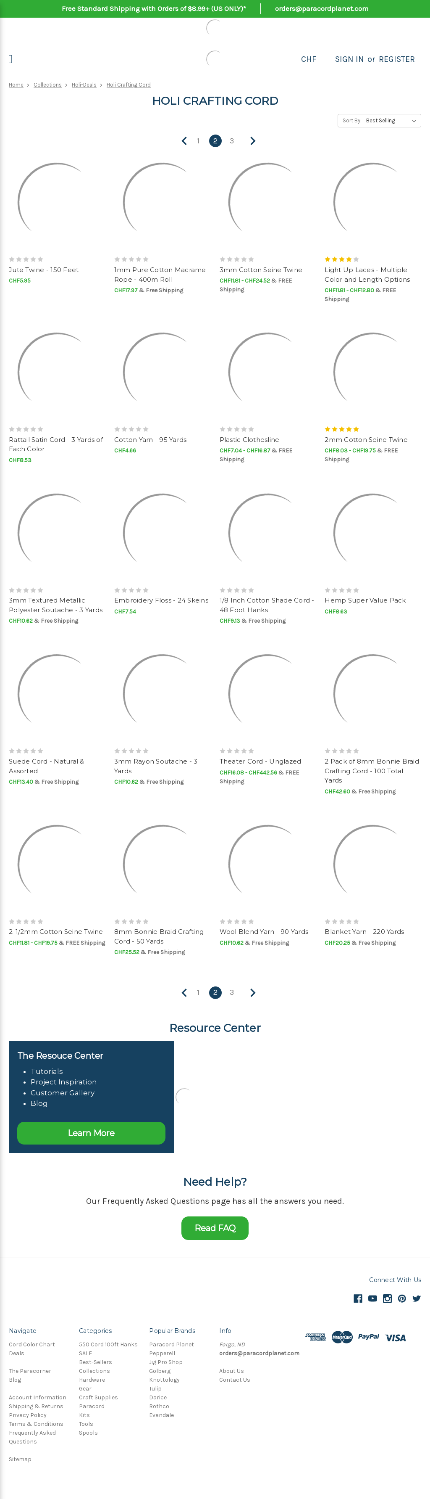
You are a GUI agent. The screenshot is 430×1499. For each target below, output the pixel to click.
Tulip (155, 1388)
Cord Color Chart (32, 1344)
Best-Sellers (95, 1362)
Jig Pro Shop (166, 1362)
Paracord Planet (171, 1344)
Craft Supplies (98, 1397)
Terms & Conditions (36, 1424)
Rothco (159, 1406)
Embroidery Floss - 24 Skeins (161, 600)
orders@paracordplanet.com (322, 8)
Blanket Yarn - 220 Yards (364, 932)
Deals (16, 1353)
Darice (158, 1397)
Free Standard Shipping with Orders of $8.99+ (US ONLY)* (154, 8)
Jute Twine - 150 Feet (44, 270)
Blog (15, 1379)
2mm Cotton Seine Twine (366, 440)
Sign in (349, 59)
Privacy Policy (28, 1415)
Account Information (37, 1397)
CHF (309, 59)
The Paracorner (30, 1371)
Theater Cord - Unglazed (261, 761)
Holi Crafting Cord (129, 85)
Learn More (91, 1133)
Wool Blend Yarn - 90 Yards (264, 932)
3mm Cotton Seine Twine (261, 270)
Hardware (92, 1379)
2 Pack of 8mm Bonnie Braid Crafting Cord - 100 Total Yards (372, 770)
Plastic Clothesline (250, 440)
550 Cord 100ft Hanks (108, 1344)
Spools (88, 1432)
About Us (231, 1371)
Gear (85, 1388)
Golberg (159, 1371)
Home (16, 85)
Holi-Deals (84, 85)
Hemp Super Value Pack (365, 600)
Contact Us (234, 1379)
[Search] (325, 59)
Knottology (164, 1379)
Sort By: (352, 120)
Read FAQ (215, 1228)
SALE (85, 1353)
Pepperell (162, 1353)
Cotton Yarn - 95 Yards (150, 440)
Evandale (161, 1415)
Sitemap (20, 1459)
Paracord (92, 1406)
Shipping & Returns (36, 1406)
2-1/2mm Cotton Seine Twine (56, 932)
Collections (48, 85)
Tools (86, 1424)
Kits (84, 1415)
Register (397, 59)
